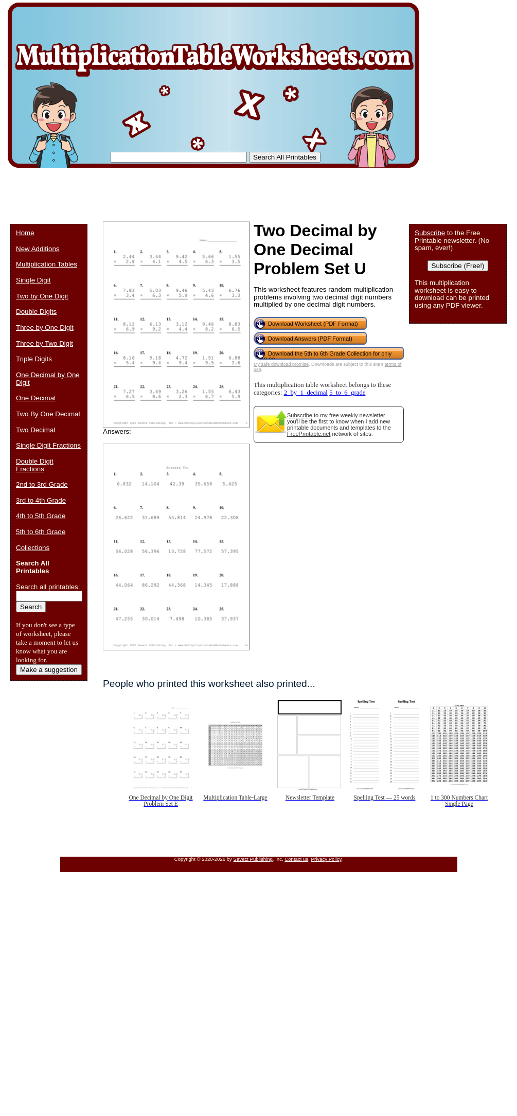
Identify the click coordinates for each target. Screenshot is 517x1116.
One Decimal (36, 398)
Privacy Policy (326, 859)
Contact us (296, 859)
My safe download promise (281, 364)
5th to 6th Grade (40, 532)
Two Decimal (35, 430)
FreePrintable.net (308, 434)
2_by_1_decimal (306, 392)
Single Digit (33, 280)
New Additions (37, 249)
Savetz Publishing (253, 859)
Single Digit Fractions (48, 445)
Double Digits (36, 311)
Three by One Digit (45, 327)
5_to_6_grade (347, 392)
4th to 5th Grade (40, 516)
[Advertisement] (197, 190)
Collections (32, 548)
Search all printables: (48, 587)
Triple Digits (34, 359)
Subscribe (299, 415)
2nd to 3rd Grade (42, 484)
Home (25, 233)
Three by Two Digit (44, 343)
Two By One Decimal (48, 414)
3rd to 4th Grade (41, 500)
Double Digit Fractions (35, 465)
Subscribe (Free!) (458, 266)
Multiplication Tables (46, 264)
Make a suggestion (49, 670)
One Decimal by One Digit (48, 378)
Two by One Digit (42, 296)
